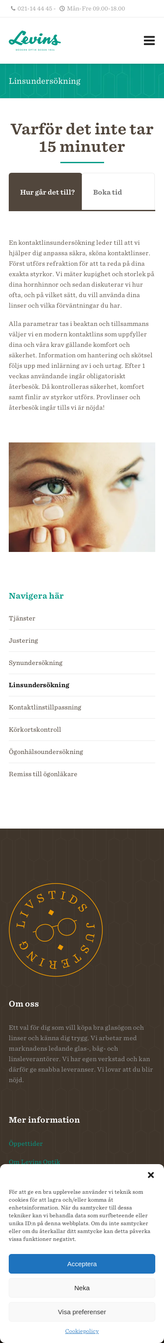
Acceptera (82, 1264)
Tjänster (22, 618)
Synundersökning (36, 662)
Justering (23, 640)
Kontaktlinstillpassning (45, 707)
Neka (82, 1288)
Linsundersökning (39, 685)
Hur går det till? (47, 192)
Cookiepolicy (82, 1331)
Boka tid (107, 192)
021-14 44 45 (34, 8)
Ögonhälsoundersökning (46, 751)
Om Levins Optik (34, 1161)
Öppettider (26, 1143)
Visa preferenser (82, 1312)
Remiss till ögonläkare (43, 774)
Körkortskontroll (35, 729)
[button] (151, 1175)
